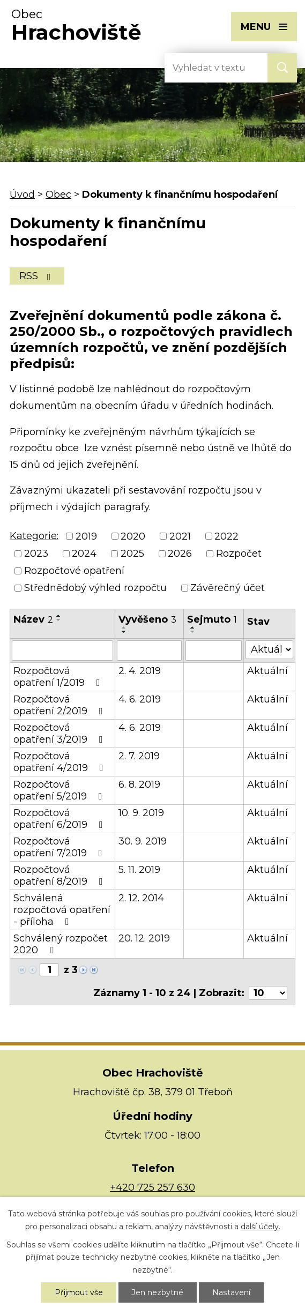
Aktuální (267, 671)
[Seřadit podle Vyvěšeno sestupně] (124, 632)
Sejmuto (212, 619)
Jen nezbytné (158, 1292)
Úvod (22, 194)
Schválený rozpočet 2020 (60, 944)
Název (33, 619)
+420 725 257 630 (152, 1187)
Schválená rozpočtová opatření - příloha (61, 910)
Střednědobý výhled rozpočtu (95, 588)
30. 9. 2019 (142, 841)
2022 (226, 536)
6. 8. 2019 (139, 784)
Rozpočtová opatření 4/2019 (60, 762)
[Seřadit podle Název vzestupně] (59, 616)
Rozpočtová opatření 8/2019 (60, 875)
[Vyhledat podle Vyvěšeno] (149, 650)
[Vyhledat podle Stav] (269, 649)
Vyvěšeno (147, 619)
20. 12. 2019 (144, 938)
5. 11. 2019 (139, 870)
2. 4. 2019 (139, 671)
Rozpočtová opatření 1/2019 (59, 677)
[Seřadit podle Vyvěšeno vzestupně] (124, 627)
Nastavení (231, 1292)
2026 (180, 553)
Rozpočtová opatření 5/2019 (60, 790)
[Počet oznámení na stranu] (268, 993)
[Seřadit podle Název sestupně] (59, 620)
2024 (84, 553)
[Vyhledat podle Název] (62, 650)
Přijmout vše (79, 1292)
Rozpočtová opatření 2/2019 (60, 705)
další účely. (260, 1226)
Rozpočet (239, 553)
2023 (36, 553)
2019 (86, 536)
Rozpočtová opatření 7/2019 (60, 847)
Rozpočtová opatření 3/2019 (60, 733)
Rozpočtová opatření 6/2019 (60, 819)
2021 (180, 536)
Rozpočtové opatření (74, 571)
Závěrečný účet (227, 588)
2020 (133, 536)
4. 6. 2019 (139, 699)
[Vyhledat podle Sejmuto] (213, 650)
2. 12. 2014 (141, 898)
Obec (58, 194)
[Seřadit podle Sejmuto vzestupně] (193, 627)
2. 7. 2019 (139, 756)
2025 (132, 553)
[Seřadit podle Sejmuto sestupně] (193, 632)
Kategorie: (34, 536)
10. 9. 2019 (141, 813)
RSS (37, 276)
